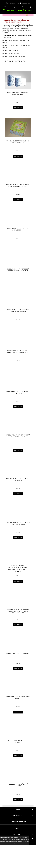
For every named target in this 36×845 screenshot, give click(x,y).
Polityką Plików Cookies (13, 839)
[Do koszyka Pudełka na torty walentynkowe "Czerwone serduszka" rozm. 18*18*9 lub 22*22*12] (18, 581)
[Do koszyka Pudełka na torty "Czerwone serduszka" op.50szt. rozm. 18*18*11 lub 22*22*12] (18, 624)
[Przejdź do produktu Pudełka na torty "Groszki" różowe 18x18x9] (18, 217)
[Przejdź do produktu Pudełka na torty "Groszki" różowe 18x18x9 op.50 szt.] (18, 258)
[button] (5, 6)
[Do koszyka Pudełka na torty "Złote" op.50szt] (18, 755)
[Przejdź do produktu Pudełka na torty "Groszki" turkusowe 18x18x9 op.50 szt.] (18, 339)
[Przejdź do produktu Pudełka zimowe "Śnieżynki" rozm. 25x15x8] (18, 80)
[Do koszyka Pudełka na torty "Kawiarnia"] (18, 668)
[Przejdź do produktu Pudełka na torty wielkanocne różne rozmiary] (18, 127)
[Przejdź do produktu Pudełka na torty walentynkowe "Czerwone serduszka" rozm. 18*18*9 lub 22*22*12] (18, 555)
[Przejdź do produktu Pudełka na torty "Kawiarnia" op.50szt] (18, 686)
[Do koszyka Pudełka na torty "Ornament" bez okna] (18, 406)
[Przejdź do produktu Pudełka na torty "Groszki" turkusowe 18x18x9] (18, 299)
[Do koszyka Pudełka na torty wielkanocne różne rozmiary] (18, 156)
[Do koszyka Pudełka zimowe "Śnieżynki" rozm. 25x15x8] (18, 107)
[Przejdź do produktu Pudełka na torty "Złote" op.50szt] (18, 729)
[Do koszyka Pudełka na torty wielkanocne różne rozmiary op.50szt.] (18, 199)
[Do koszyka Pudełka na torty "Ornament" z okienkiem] (18, 493)
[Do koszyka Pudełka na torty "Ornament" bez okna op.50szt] (18, 450)
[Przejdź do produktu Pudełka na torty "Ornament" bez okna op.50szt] (18, 424)
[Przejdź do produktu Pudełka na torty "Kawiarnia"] (18, 642)
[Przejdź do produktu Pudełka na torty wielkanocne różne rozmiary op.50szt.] (18, 173)
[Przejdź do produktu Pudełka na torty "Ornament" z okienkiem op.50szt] (18, 511)
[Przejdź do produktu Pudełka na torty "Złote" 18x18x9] (18, 773)
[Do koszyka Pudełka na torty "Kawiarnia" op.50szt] (18, 712)
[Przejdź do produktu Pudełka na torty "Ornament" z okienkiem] (18, 467)
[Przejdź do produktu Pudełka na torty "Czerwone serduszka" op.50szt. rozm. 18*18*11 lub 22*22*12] (18, 598)
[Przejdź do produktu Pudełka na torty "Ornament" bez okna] (18, 380)
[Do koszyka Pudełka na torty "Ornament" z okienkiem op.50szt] (18, 537)
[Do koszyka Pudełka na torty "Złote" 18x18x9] (18, 799)
